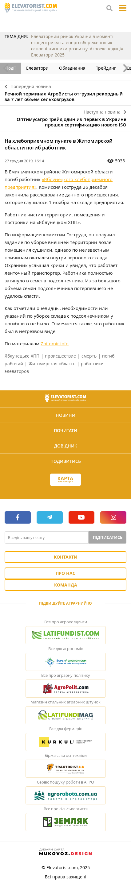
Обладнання (72, 68)
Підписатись (107, 537)
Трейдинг (106, 68)
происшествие (60, 356)
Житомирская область (52, 363)
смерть (89, 356)
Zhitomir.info (55, 343)
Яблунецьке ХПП (22, 356)
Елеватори (37, 68)
